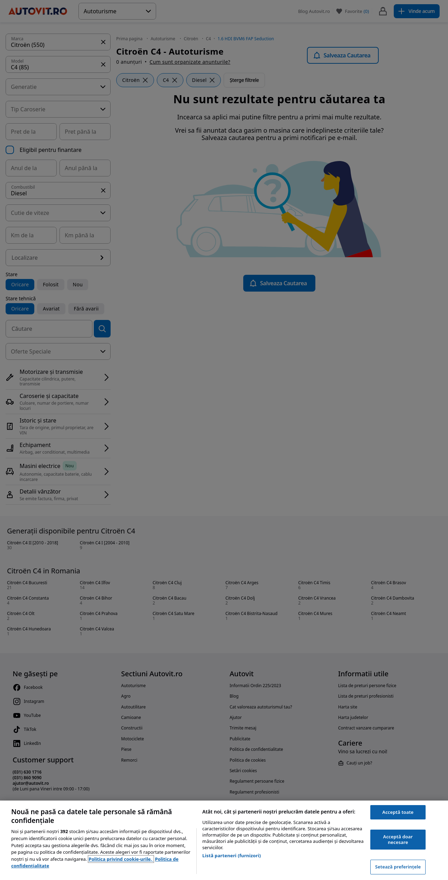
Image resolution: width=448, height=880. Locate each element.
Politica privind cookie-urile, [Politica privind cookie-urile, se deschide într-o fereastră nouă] (121, 859)
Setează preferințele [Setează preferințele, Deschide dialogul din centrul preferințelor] (398, 867)
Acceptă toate (397, 812)
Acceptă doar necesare (398, 839)
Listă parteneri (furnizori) (231, 855)
